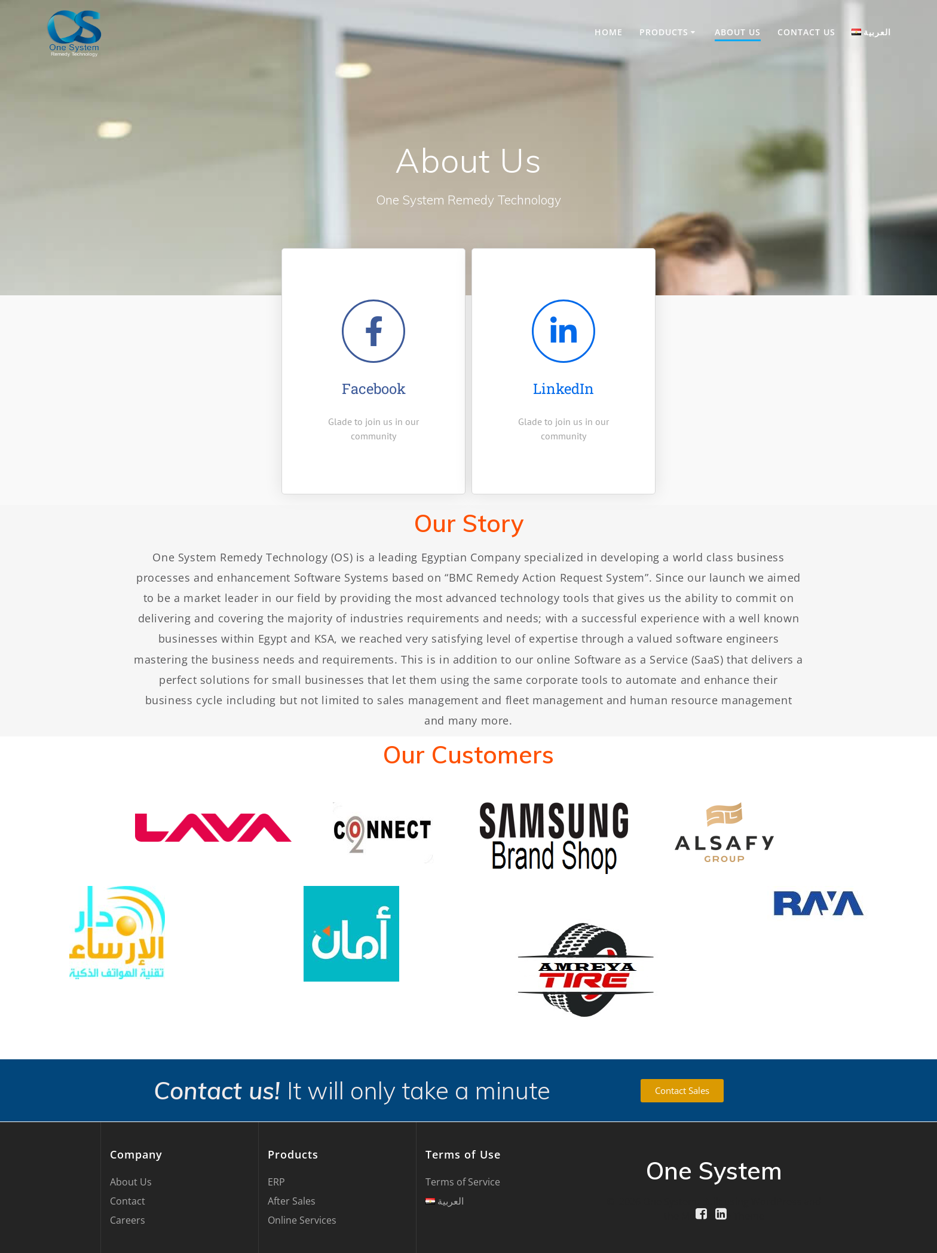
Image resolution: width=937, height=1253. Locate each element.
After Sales (292, 1201)
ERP (276, 1181)
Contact (127, 1201)
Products (663, 32)
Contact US (806, 32)
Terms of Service (462, 1181)
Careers (127, 1220)
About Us (738, 32)
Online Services (302, 1220)
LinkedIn (563, 388)
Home (609, 32)
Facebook (374, 388)
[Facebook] (373, 331)
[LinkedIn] (563, 331)
